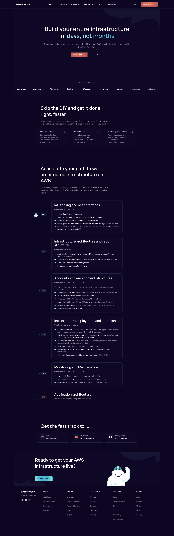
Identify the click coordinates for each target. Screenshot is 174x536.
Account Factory (49, 501)
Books (115, 510)
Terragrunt (93, 497)
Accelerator (50, 4)
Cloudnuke (93, 510)
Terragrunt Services (73, 506)
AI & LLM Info (118, 519)
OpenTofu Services (73, 501)
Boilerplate (93, 506)
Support (69, 515)
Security (139, 515)
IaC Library (47, 497)
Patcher (46, 510)
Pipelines (46, 506)
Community (117, 515)
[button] (62, 4)
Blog (114, 506)
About (138, 497)
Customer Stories (119, 501)
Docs (115, 497)
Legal (138, 510)
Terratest (93, 501)
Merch (138, 506)
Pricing (101, 4)
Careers (139, 501)
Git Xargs (93, 515)
